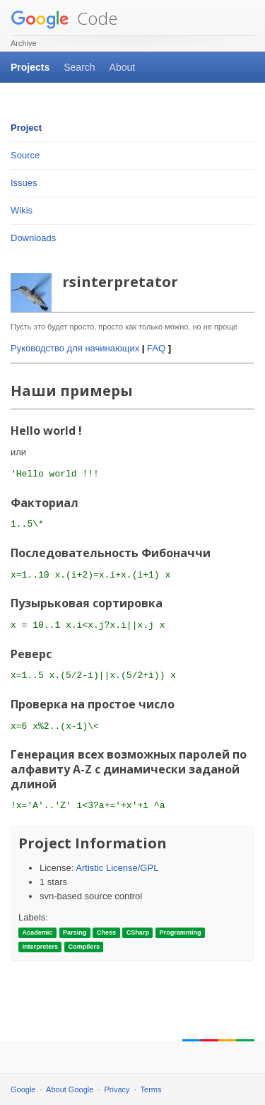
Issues (24, 182)
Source (25, 155)
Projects (30, 67)
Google (23, 1089)
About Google (69, 1089)
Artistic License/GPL (117, 868)
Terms (151, 1089)
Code (64, 18)
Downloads (33, 238)
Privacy (117, 1089)
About (123, 67)
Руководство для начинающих (75, 348)
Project (26, 127)
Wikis (22, 210)
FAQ (156, 348)
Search (79, 67)
